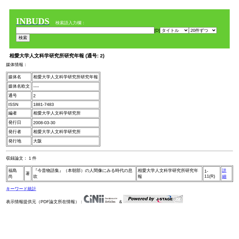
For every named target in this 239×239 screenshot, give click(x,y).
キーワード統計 (21, 188)
